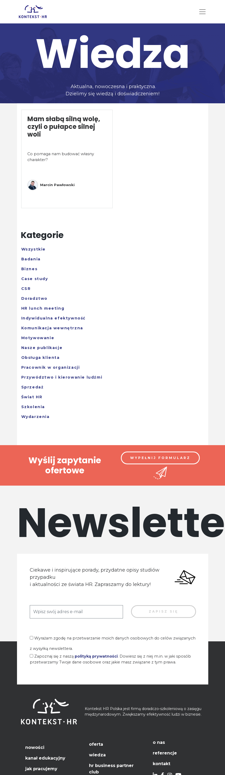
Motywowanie (37, 337)
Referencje (165, 753)
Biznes (29, 268)
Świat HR (32, 397)
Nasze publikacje (42, 347)
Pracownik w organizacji (50, 367)
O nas (159, 742)
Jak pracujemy (41, 768)
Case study (34, 278)
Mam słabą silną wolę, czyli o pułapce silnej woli (63, 126)
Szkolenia (33, 406)
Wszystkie (33, 249)
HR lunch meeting (43, 308)
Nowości (34, 747)
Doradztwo (34, 298)
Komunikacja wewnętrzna (52, 328)
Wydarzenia (35, 416)
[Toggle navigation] (202, 12)
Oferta (96, 744)
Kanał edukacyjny (45, 758)
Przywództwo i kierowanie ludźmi (62, 377)
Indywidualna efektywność (53, 318)
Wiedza (97, 754)
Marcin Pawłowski (51, 185)
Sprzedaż (32, 387)
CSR (26, 288)
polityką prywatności (96, 656)
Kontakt (161, 763)
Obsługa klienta (40, 357)
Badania (31, 259)
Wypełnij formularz (160, 458)
